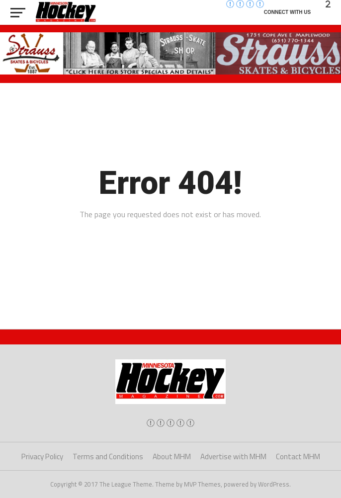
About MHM (172, 456)
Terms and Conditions (108, 456)
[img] (151, 423)
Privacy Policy (42, 456)
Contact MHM (298, 456)
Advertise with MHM (233, 456)
